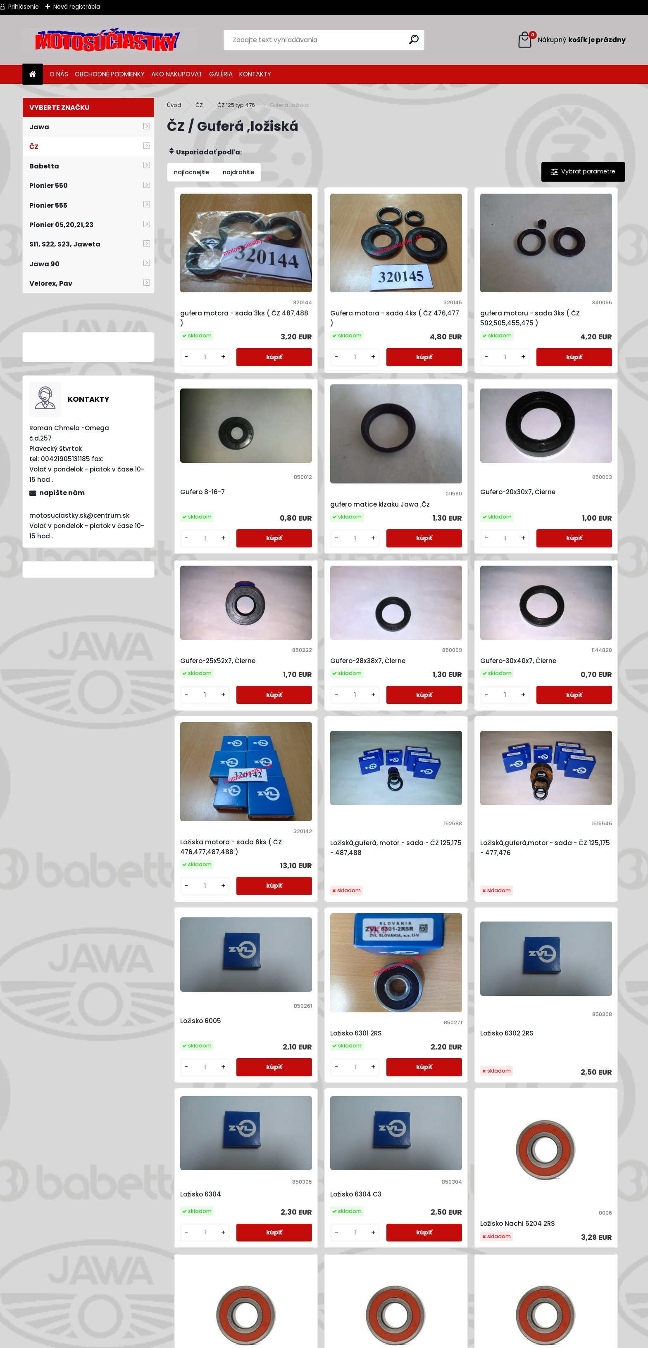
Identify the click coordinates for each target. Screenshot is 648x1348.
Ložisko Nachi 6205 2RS (442, 959)
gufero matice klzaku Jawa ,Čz (220, 456)
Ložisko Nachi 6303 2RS (327, 1112)
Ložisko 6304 (539, 771)
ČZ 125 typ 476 (236, 105)
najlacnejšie (191, 172)
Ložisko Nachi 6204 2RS (328, 959)
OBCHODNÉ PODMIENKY (110, 74)
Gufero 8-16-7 (541, 282)
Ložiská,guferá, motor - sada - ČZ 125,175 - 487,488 (451, 625)
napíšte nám (62, 493)
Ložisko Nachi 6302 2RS (556, 959)
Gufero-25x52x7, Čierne (442, 447)
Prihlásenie (23, 6)
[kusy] (193, 330)
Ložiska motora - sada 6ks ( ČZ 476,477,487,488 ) (336, 620)
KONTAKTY (255, 74)
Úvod (174, 105)
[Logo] (109, 40)
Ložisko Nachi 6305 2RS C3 (447, 1112)
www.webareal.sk (357, 1340)
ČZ (199, 105)
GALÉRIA (221, 74)
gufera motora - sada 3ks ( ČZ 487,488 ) (221, 291)
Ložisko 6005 (196, 771)
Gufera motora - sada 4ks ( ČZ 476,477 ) (336, 291)
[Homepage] (32, 74)
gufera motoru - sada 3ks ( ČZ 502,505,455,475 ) (449, 291)
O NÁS (59, 74)
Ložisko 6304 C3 (201, 925)
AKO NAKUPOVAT (176, 74)
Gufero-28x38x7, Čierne (557, 447)
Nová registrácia (76, 6)
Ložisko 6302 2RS (431, 783)
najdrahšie (238, 172)
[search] (414, 39)
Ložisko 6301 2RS (316, 780)
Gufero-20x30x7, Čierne (328, 447)
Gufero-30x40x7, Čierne (214, 611)
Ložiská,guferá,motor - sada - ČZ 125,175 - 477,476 (565, 625)
